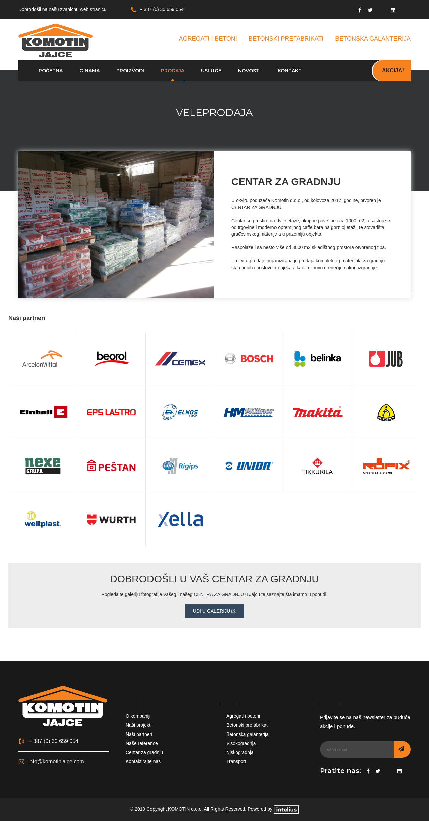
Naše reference (142, 743)
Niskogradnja (240, 752)
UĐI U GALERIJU (214, 611)
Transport (236, 761)
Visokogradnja (241, 743)
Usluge (211, 71)
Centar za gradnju (144, 752)
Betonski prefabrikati (247, 725)
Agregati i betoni (243, 716)
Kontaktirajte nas (143, 761)
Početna (51, 71)
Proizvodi (130, 71)
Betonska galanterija (247, 734)
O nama (89, 71)
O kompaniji (138, 716)
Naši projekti (138, 725)
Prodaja (172, 71)
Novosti (249, 71)
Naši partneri (139, 734)
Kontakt (290, 71)
